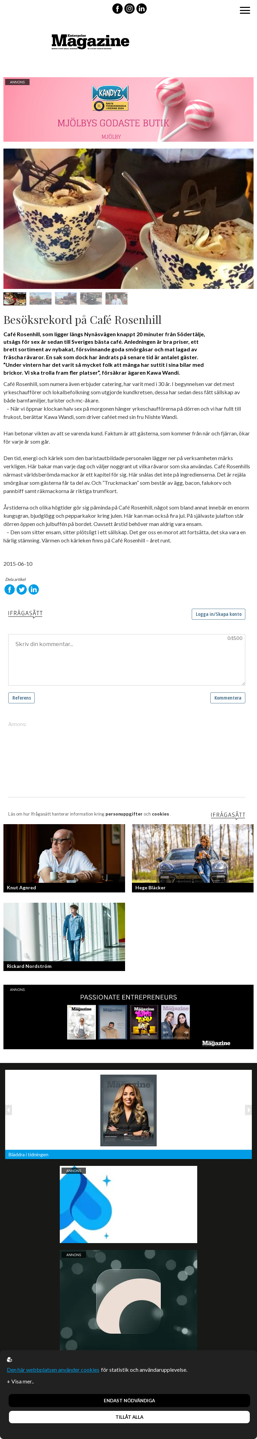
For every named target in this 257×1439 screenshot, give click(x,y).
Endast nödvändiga (129, 1400)
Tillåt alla (129, 1417)
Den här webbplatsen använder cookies (53, 1369)
